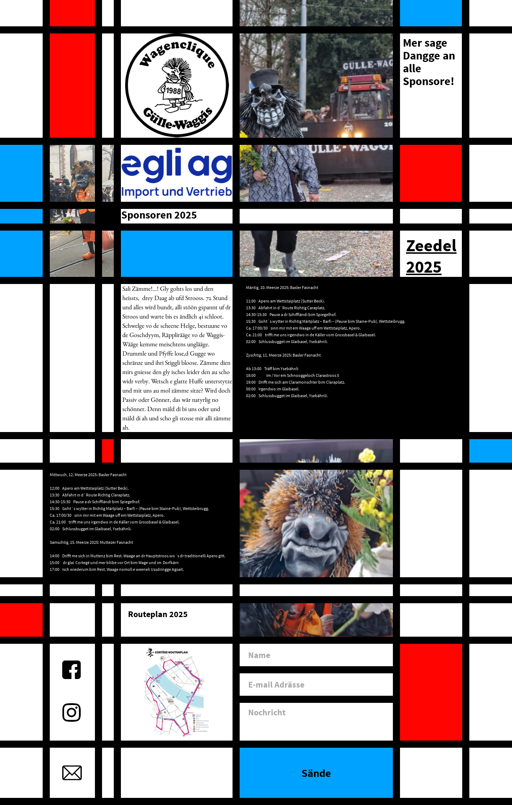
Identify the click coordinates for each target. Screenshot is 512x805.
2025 (424, 266)
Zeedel (431, 245)
